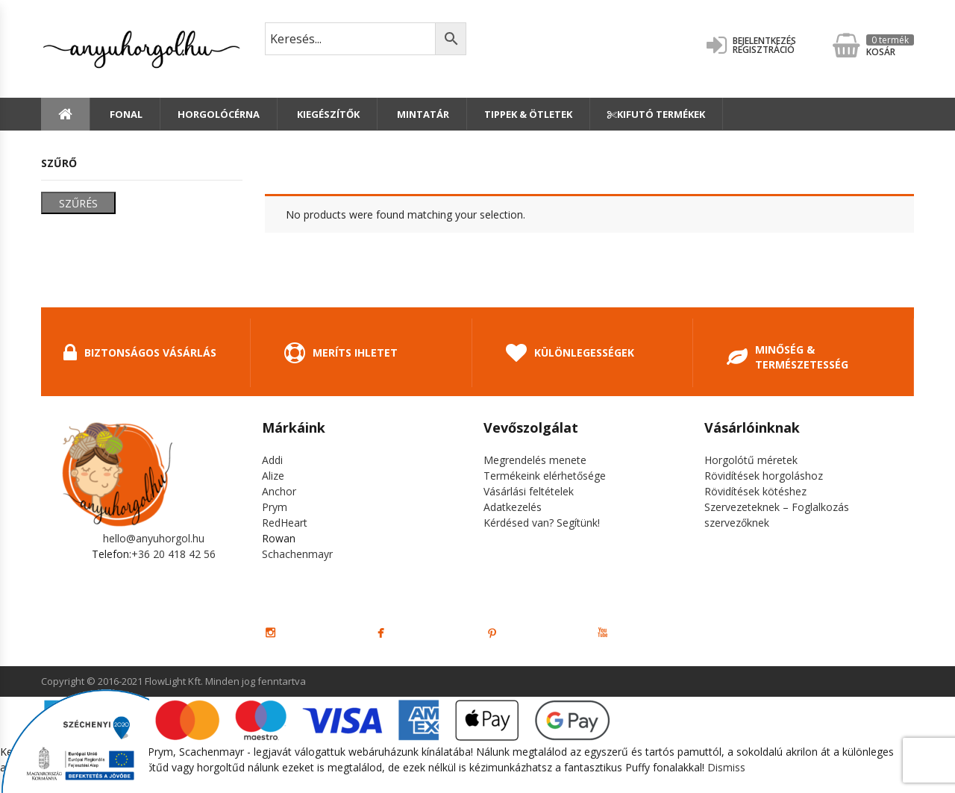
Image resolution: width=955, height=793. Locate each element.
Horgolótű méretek (751, 460)
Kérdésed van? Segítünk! (541, 522)
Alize (273, 475)
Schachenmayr (297, 554)
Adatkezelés (512, 507)
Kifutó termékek (656, 114)
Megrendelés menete (534, 460)
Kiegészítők (327, 114)
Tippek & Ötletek (528, 114)
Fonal (125, 114)
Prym (274, 507)
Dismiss (726, 767)
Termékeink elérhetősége (544, 475)
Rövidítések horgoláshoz (763, 475)
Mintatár (422, 114)
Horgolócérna (219, 114)
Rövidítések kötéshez (755, 491)
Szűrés (78, 203)
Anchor (279, 491)
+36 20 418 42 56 (173, 554)
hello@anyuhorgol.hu (153, 538)
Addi (272, 460)
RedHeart (284, 522)
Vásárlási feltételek (528, 491)
